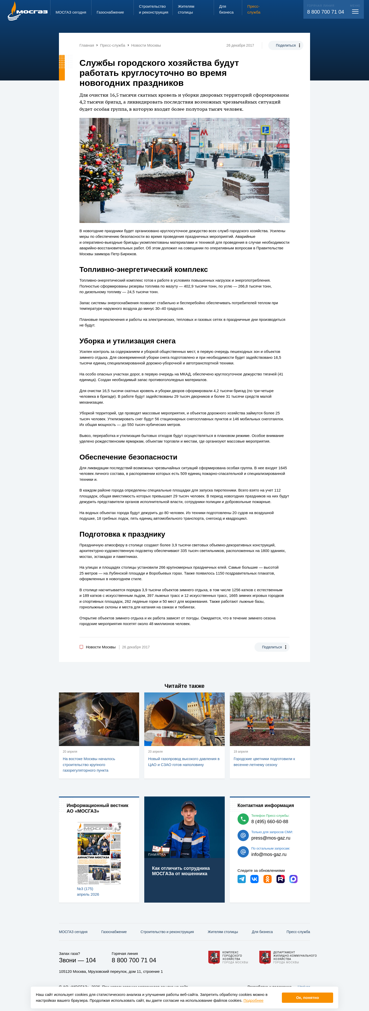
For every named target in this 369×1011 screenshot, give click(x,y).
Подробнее (253, 1000)
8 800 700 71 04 (325, 12)
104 (91, 960)
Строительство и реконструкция (167, 932)
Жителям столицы (223, 932)
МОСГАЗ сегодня (73, 932)
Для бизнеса (262, 932)
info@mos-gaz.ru (268, 854)
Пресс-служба (298, 932)
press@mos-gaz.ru (270, 838)
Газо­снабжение (114, 932)
